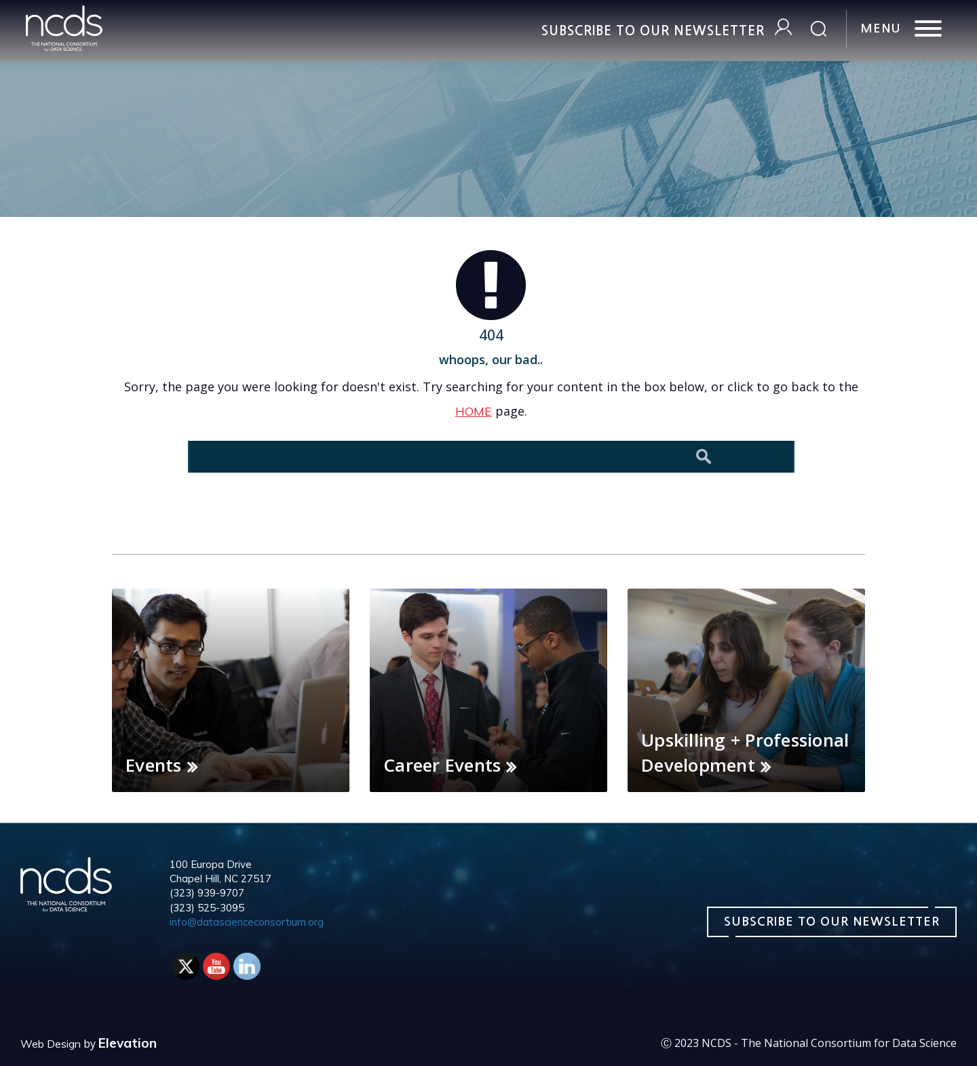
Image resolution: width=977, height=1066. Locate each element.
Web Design (50, 1043)
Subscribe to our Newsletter (653, 30)
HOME (473, 411)
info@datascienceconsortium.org (247, 921)
